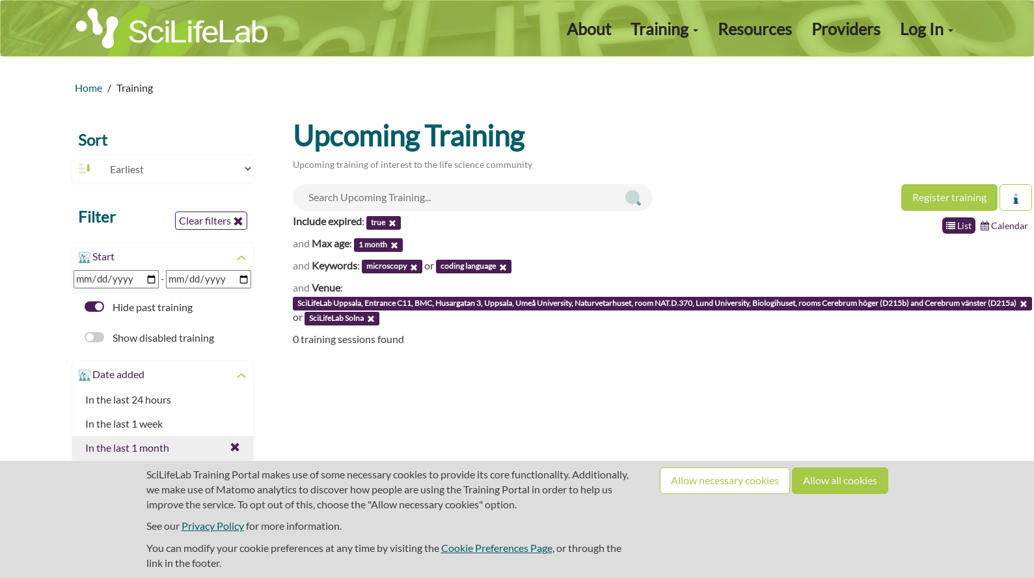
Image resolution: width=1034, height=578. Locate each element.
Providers (845, 28)
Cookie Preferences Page (496, 548)
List (959, 225)
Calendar (1004, 225)
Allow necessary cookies (725, 480)
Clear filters (211, 220)
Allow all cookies (840, 480)
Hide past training (139, 307)
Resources (755, 28)
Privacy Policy (213, 525)
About (589, 28)
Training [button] (664, 28)
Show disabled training (149, 337)
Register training (949, 197)
